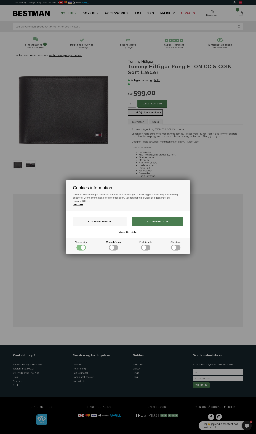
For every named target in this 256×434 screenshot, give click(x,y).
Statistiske (175, 246)
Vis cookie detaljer (128, 232)
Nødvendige (81, 246)
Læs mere (78, 204)
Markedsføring (113, 246)
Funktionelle (145, 246)
